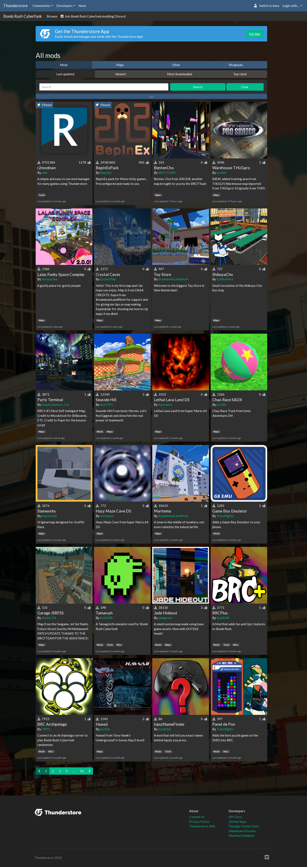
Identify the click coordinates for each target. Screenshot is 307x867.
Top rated (240, 74)
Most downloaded (179, 74)
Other (176, 65)
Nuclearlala (50, 279)
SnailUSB (106, 618)
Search (198, 87)
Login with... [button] (290, 6)
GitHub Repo (238, 821)
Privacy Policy (199, 821)
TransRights (225, 516)
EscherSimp (108, 279)
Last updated (65, 74)
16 (82, 771)
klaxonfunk (49, 516)
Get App (254, 34)
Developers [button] (64, 6)
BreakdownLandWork (173, 279)
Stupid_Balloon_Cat (55, 404)
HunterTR (49, 618)
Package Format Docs (244, 826)
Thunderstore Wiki (202, 826)
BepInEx (106, 172)
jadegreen (165, 618)
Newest (120, 74)
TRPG (46, 729)
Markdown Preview (242, 831)
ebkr (45, 172)
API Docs (235, 817)
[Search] (104, 87)
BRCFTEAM (166, 172)
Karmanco (165, 404)
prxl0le (221, 172)
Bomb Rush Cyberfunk (22, 16)
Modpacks (236, 65)
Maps (120, 65)
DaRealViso (225, 279)
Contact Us (197, 817)
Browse (52, 16)
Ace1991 (106, 404)
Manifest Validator (242, 835)
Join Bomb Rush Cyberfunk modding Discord (93, 16)
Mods (64, 65)
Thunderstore (15, 5)
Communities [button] (41, 6)
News (82, 6)
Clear (245, 87)
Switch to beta (266, 6)
